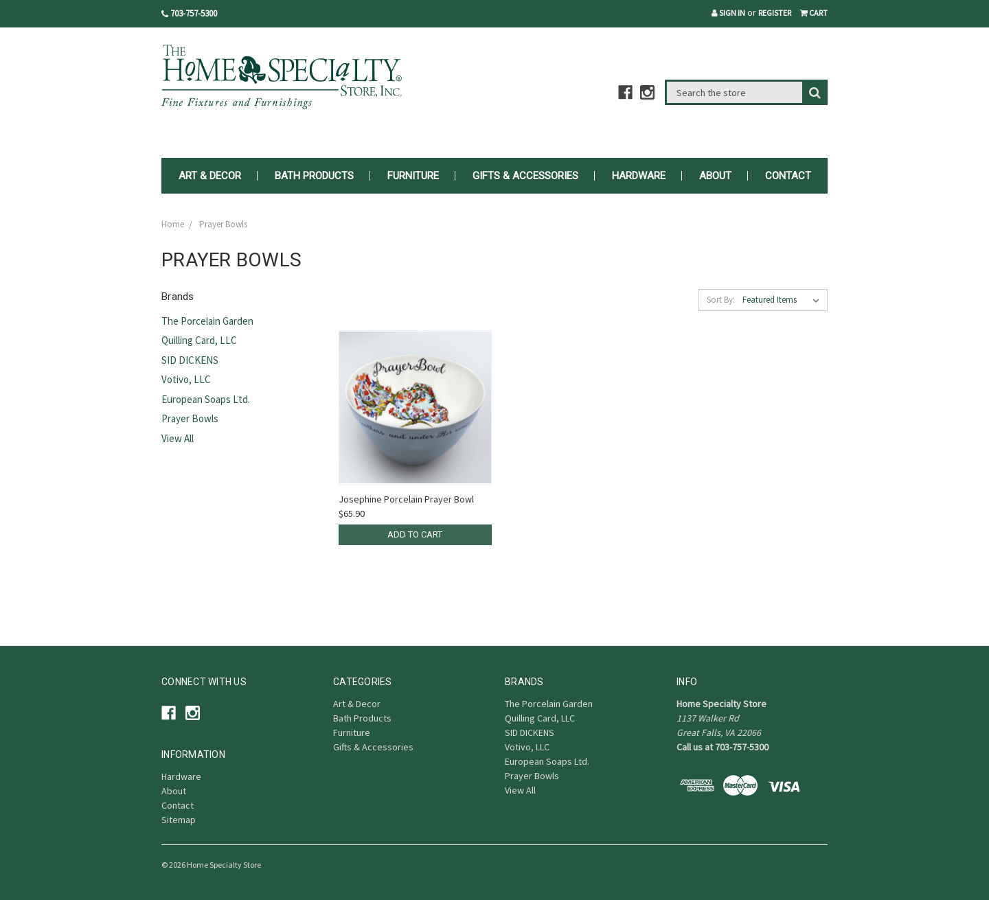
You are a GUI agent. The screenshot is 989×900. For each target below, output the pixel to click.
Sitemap (178, 820)
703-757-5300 (189, 13)
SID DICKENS (189, 360)
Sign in (728, 13)
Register (774, 13)
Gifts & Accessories (525, 176)
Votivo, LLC (186, 379)
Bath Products (314, 176)
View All (177, 438)
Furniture (413, 176)
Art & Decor (210, 176)
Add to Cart (414, 534)
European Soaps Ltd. (205, 399)
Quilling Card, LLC (199, 340)
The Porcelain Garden (207, 320)
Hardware (639, 176)
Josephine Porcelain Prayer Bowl (406, 499)
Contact (788, 176)
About (715, 176)
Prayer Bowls (189, 418)
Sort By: (721, 299)
